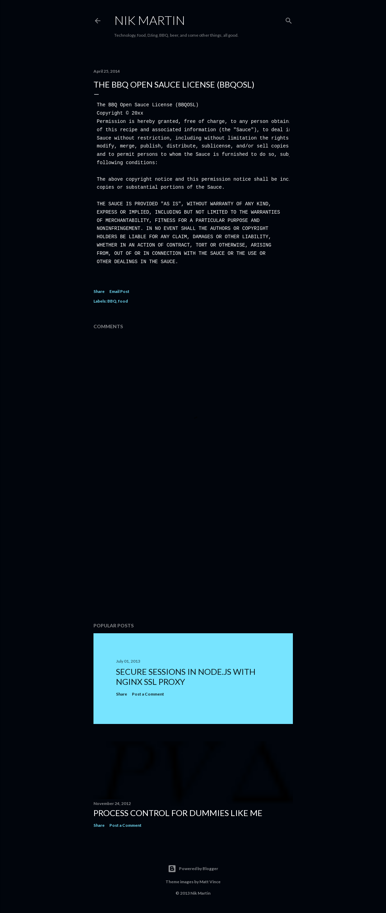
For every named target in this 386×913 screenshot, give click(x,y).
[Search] (289, 19)
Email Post (119, 291)
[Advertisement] (193, 556)
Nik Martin (149, 20)
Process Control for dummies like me (177, 813)
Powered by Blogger (193, 869)
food (123, 301)
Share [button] (99, 291)
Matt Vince (210, 881)
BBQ (111, 301)
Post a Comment (148, 694)
